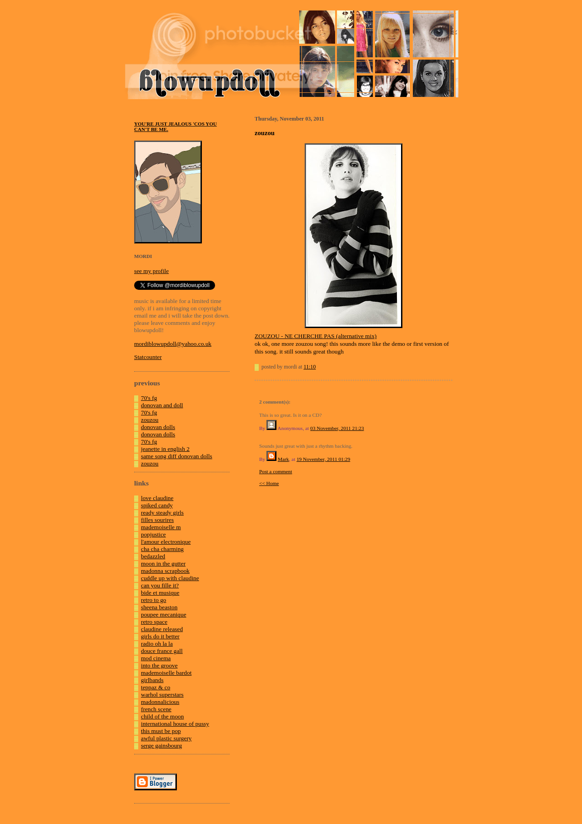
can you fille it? (160, 585)
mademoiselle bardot (166, 672)
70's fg (149, 397)
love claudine (157, 498)
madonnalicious (160, 701)
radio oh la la (157, 643)
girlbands (152, 680)
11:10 (310, 367)
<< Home (269, 483)
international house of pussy (175, 723)
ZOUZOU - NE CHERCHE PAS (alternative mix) (315, 336)
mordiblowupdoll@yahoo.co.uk (172, 343)
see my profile (151, 271)
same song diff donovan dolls (176, 456)
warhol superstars (162, 694)
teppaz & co (155, 687)
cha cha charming (162, 549)
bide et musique (160, 592)
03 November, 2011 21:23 (337, 428)
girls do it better (160, 636)
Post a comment (275, 471)
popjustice (153, 534)
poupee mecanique (163, 614)
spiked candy (157, 505)
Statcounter (148, 357)
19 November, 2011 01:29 (323, 459)
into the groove (159, 665)
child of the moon (162, 716)
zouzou (150, 419)
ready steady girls (162, 512)
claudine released (162, 629)
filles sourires (157, 519)
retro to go (153, 600)
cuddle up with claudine (170, 578)
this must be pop (161, 731)
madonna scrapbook (165, 570)
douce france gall (162, 650)
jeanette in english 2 (165, 448)
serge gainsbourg (161, 745)
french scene (156, 709)
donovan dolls (158, 427)
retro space (154, 621)
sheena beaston (159, 607)
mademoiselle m (161, 527)
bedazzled (153, 556)
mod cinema (156, 658)
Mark (283, 459)
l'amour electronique (166, 541)
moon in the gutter (163, 563)
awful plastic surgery (166, 738)
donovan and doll (162, 405)
